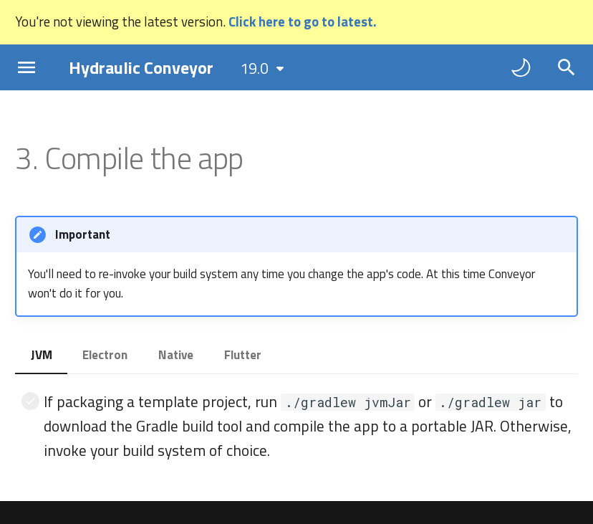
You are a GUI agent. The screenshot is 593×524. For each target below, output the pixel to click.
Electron (104, 355)
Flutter (242, 355)
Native (175, 355)
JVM (41, 355)
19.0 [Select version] (254, 68)
